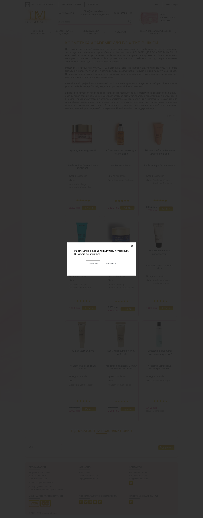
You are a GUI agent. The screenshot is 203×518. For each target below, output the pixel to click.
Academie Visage (78, 184)
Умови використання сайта (41, 483)
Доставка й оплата (37, 476)
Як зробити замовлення (39, 472)
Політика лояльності (38, 479)
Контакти (93, 4)
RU (32, 4)
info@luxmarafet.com (138, 479)
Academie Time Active (80, 187)
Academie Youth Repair (80, 385)
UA (27, 4)
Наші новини (85, 472)
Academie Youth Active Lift (121, 287)
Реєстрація (172, 4)
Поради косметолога (88, 479)
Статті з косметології (88, 476)
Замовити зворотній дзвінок (94, 14)
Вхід (157, 4)
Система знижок (46, 4)
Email (31, 447)
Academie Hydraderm (80, 287)
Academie (82, 176)
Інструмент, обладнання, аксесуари (155, 32)
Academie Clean (161, 283)
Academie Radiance (124, 180)
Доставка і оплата (71, 4)
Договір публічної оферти (40, 487)
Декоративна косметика (91, 32)
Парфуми (120, 32)
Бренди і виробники (38, 32)
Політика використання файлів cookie (46, 490)
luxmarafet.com (49, 513)
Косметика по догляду (64, 32)
